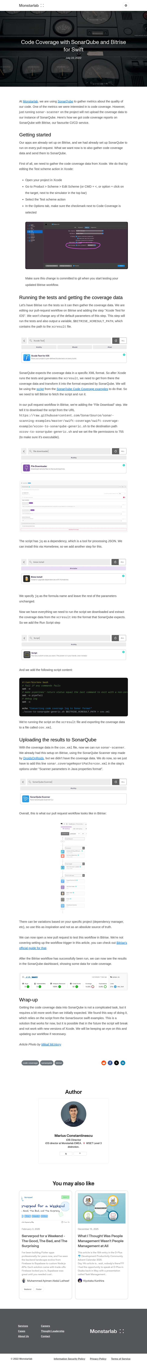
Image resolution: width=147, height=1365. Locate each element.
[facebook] (110, 1062)
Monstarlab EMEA (71, 1143)
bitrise (59, 1063)
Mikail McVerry (51, 1044)
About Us (23, 1336)
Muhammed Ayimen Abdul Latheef (48, 1280)
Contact (45, 1336)
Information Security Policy (69, 1359)
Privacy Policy (98, 1359)
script (40, 389)
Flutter (39, 1289)
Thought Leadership (52, 1331)
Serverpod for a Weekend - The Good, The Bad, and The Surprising (44, 1240)
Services (23, 1326)
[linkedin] (122, 1062)
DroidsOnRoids (33, 758)
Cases (21, 1331)
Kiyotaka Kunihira (93, 1280)
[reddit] (103, 1062)
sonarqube (46, 1063)
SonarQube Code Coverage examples (82, 389)
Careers (45, 1326)
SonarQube (65, 101)
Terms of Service (120, 1359)
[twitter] (116, 1062)
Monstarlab (30, 101)
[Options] (126, 5)
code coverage (30, 1063)
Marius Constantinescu (73, 1135)
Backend (27, 1289)
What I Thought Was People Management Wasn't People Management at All (100, 1240)
